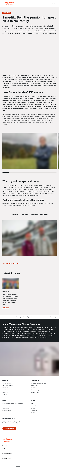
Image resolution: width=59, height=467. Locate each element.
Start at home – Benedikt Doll (38, 317)
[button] (29, 462)
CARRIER (18, 466)
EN (54, 3)
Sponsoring (11, 317)
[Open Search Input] (48, 3)
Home (3, 317)
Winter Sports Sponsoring (22, 317)
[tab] (15, 214)
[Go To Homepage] (8, 3)
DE (52, 3)
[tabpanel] (29, 242)
